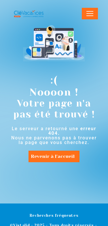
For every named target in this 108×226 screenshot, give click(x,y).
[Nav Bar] (90, 13)
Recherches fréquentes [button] (54, 215)
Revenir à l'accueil (53, 156)
